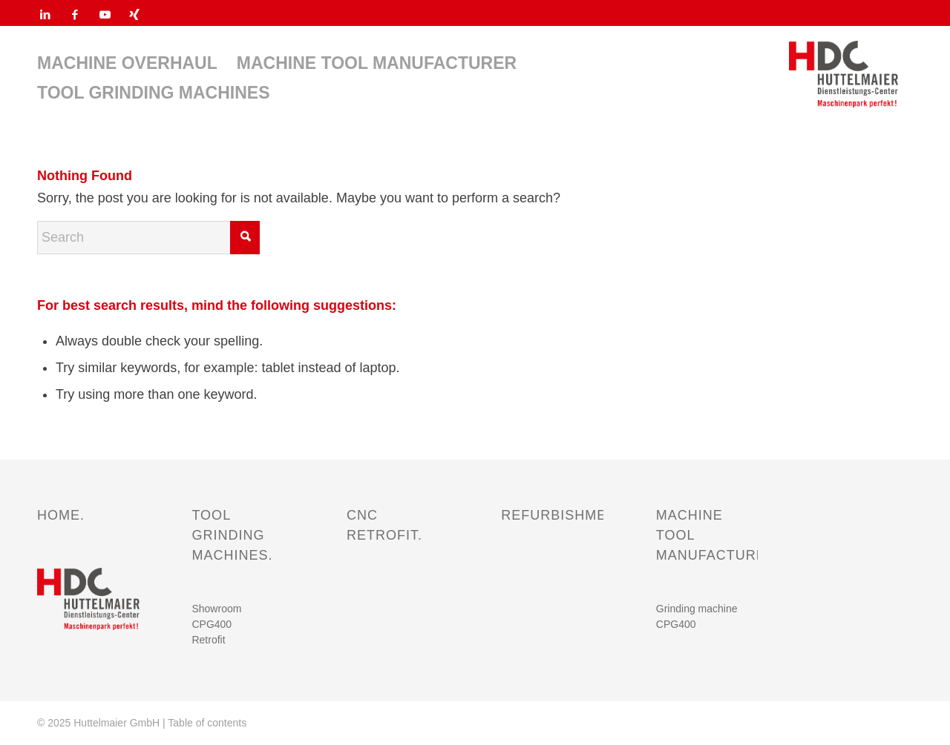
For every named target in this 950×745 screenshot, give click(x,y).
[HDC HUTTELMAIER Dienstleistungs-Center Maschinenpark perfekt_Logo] (843, 74)
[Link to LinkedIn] (45, 15)
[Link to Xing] (134, 15)
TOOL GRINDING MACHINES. (231, 535)
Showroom (216, 609)
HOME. (61, 515)
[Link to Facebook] (75, 15)
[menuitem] (127, 63)
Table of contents (207, 723)
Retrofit (208, 640)
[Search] (148, 237)
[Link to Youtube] (104, 15)
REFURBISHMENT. (565, 515)
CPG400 (211, 624)
